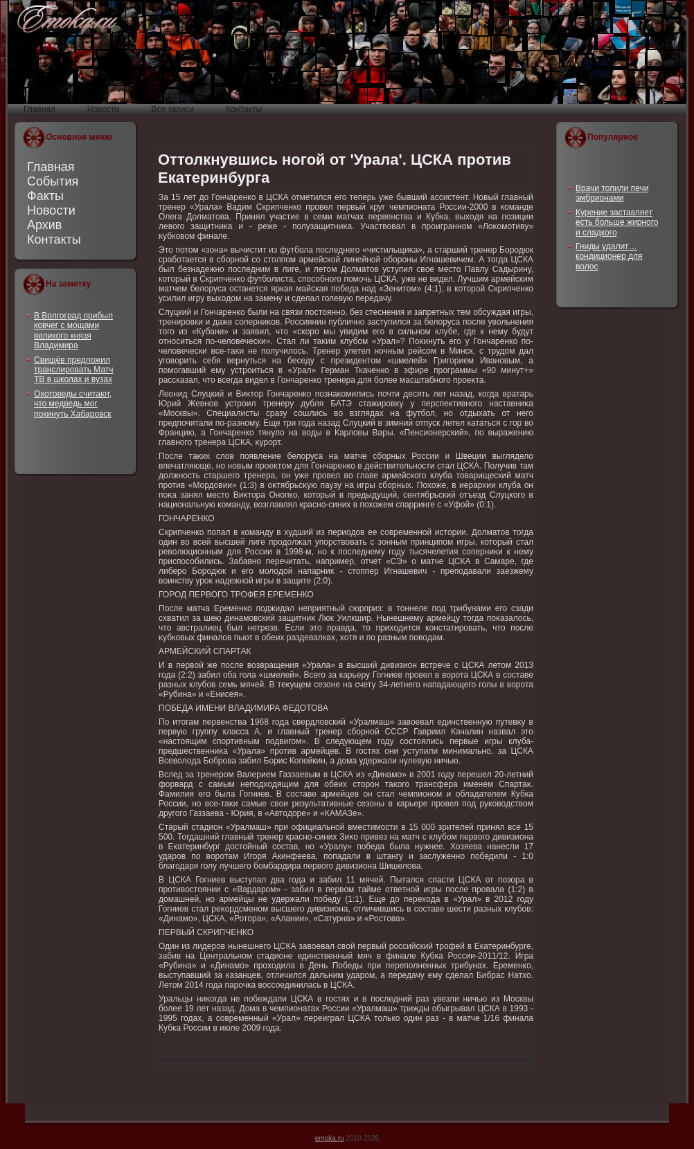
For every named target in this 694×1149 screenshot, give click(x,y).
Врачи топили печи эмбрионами (612, 193)
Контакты (54, 239)
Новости (51, 210)
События (52, 181)
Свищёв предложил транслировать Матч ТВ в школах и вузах (74, 370)
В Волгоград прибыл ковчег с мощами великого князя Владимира (73, 330)
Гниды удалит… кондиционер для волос (609, 256)
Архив (44, 225)
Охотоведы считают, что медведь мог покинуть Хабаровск (73, 404)
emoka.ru (329, 1138)
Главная (51, 167)
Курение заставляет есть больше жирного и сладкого (617, 222)
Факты (45, 196)
